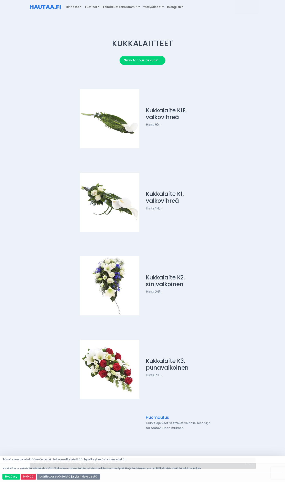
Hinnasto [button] (72, 7)
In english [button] (174, 7)
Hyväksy (11, 476)
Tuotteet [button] (91, 7)
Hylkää (28, 476)
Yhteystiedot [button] (152, 7)
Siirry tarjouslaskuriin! (141, 60)
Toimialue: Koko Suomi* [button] (120, 7)
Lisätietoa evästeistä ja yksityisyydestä (68, 476)
